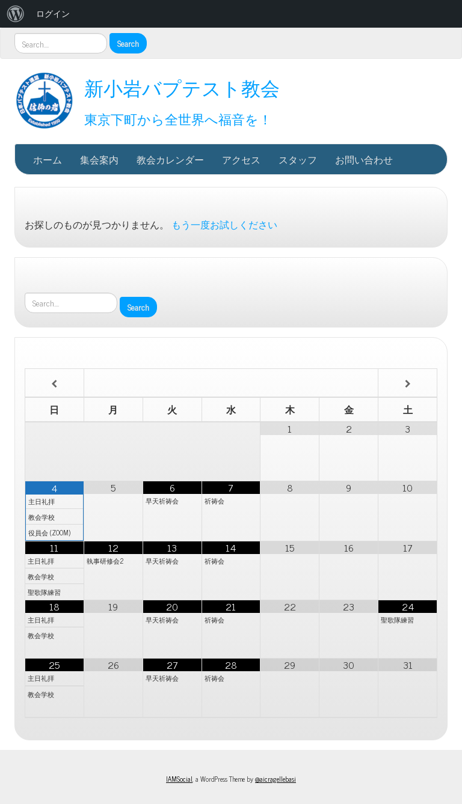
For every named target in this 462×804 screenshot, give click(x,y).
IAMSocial (179, 778)
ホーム (47, 159)
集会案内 (99, 159)
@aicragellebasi (275, 778)
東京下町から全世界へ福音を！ (178, 119)
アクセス (241, 159)
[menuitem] (15, 14)
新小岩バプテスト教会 (182, 87)
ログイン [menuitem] (53, 14)
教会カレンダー (170, 159)
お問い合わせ (364, 159)
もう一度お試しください (224, 224)
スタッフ (298, 159)
